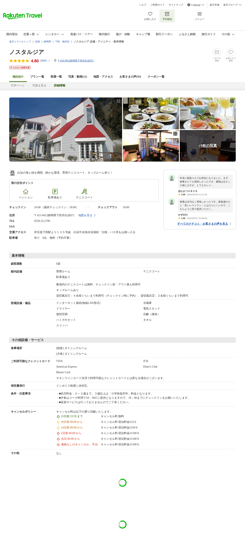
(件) (45, 60)
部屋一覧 (56, 76)
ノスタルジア (26, 52)
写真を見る (39, 85)
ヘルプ (142, 4)
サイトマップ (176, 4)
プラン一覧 (37, 76)
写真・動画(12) (77, 76)
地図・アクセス (103, 76)
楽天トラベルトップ (20, 41)
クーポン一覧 (156, 76)
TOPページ (17, 85)
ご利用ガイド (157, 4)
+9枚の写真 (208, 146)
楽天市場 (214, 4)
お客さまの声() (130, 76)
